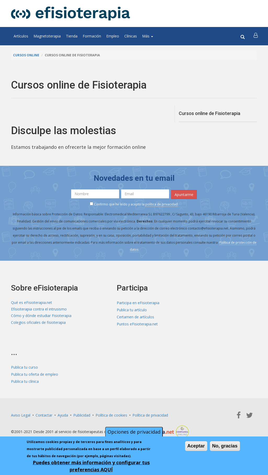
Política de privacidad (150, 414)
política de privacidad (161, 203)
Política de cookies (111, 414)
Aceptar (196, 446)
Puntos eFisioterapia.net (137, 323)
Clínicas (130, 36)
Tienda (71, 36)
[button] (256, 36)
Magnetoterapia (47, 36)
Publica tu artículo (132, 309)
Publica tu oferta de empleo (34, 373)
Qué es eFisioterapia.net (31, 302)
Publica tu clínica (25, 380)
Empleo (112, 36)
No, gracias (225, 446)
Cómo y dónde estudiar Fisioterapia (41, 316)
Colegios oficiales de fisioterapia (38, 323)
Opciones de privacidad (134, 432)
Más (147, 36)
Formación (92, 36)
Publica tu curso (24, 366)
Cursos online (26, 55)
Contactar (44, 414)
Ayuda (63, 414)
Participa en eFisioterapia (138, 302)
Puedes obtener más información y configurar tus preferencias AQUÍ (91, 466)
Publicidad (81, 414)
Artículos (21, 36)
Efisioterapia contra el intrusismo (39, 309)
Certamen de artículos (135, 316)
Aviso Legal (20, 414)
